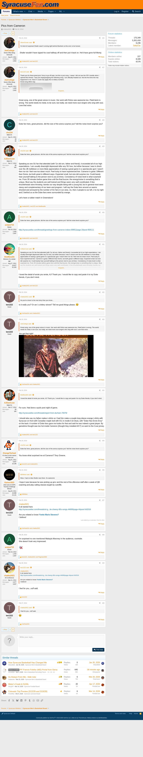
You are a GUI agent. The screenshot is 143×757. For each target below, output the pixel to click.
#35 (103, 440)
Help (130, 747)
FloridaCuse (96, 720)
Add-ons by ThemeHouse (79, 751)
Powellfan (11, 728)
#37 (103, 500)
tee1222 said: (24, 72)
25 (51, 706)
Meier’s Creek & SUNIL (18, 718)
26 (54, 706)
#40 (103, 637)
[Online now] (9, 254)
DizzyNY (11, 720)
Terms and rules (120, 747)
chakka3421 (7, 29)
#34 (103, 390)
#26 (103, 38)
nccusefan (11, 706)
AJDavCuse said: (26, 249)
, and (34, 206)
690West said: (25, 474)
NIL (60, 11)
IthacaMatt (11, 699)
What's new (18, 11)
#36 (103, 470)
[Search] (136, 11)
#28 (103, 120)
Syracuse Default (8, 747)
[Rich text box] (61, 675)
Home (136, 747)
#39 (103, 597)
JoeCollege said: (26, 324)
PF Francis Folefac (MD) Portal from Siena (38, 704)
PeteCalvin (96, 713)
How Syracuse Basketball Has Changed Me (27, 696)
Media (40, 11)
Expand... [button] (61, 91)
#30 (103, 212)
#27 (103, 67)
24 (48, 706)
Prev (5, 33)
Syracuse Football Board (32, 720)
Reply (102, 57)
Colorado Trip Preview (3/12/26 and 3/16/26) (27, 725)
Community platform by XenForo (53, 751)
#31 (103, 244)
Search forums (15, 15)
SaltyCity (137, 46)
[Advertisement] (52, 549)
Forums (6, 11)
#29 (103, 146)
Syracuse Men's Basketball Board (35, 699)
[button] (24, 11)
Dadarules (11, 713)
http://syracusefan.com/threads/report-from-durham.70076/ (43, 413)
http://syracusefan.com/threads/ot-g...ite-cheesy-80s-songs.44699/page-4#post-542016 (55, 509)
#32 (103, 292)
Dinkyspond (96, 706)
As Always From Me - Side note (22, 711)
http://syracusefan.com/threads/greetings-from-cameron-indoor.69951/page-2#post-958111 (56, 230)
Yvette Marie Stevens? (49, 515)
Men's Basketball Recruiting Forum (35, 706)
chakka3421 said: (26, 297)
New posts (4, 15)
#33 (103, 319)
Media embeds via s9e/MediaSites (97, 751)
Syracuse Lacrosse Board (32, 728)
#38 (103, 569)
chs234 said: (24, 151)
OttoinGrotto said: (26, 42)
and (30, 61)
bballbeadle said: (26, 395)
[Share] (99, 38)
